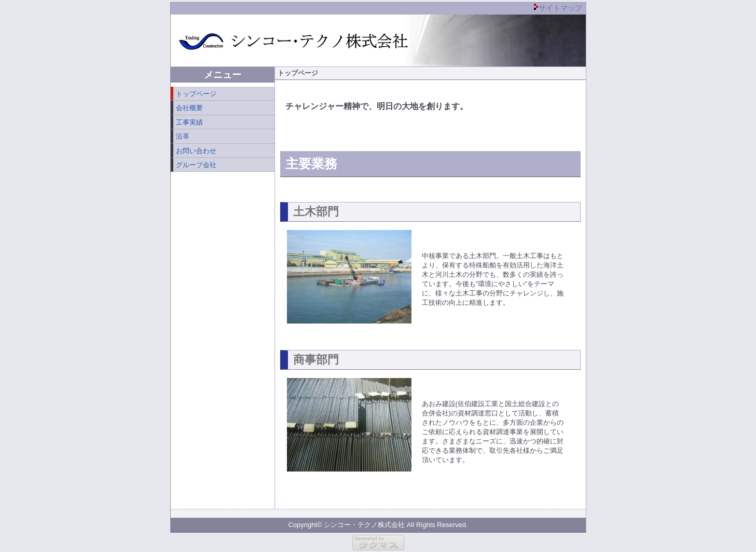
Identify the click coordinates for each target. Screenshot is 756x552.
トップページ (196, 94)
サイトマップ (560, 8)
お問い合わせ (196, 151)
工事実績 (189, 122)
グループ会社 (196, 165)
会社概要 (189, 108)
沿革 (182, 136)
